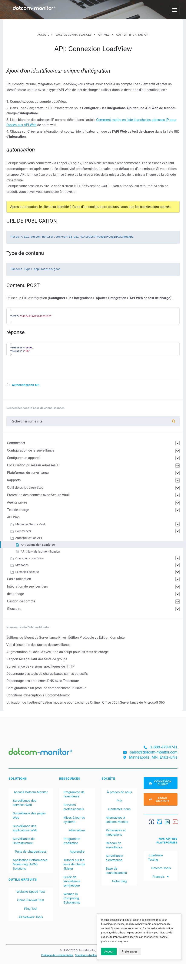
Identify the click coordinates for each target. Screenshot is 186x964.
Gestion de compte (21, 601)
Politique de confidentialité (57, 955)
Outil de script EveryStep (25, 488)
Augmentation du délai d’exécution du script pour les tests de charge (57, 652)
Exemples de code (27, 572)
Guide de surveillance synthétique (71, 881)
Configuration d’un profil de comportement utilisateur (46, 688)
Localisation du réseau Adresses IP (33, 465)
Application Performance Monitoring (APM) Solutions (30, 864)
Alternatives (77, 830)
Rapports (14, 480)
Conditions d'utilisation (89, 955)
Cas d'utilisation (19, 579)
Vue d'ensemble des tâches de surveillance (38, 645)
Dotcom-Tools (160, 868)
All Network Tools (31, 917)
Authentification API (25, 385)
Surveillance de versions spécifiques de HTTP (40, 666)
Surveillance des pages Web (29, 815)
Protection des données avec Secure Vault (38, 495)
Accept (108, 951)
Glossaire (14, 609)
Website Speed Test (31, 891)
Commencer (16, 443)
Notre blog (119, 881)
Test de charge (18, 510)
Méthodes (22, 565)
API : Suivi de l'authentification (40, 551)
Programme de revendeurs (73, 794)
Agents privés (17, 502)
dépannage (15, 594)
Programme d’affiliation (71, 841)
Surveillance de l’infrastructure (24, 841)
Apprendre (77, 851)
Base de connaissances (116, 870)
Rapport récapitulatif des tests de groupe (36, 659)
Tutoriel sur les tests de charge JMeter (74, 864)
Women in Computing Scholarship (71, 898)
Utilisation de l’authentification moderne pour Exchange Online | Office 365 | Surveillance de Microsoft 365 (85, 702)
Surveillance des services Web (24, 803)
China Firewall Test (30, 900)
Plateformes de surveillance (28, 473)
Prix (119, 800)
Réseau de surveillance (114, 845)
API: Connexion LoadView (38, 544)
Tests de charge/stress (31, 851)
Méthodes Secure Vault (30, 524)
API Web (13, 517)
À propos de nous (119, 792)
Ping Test (30, 908)
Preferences (129, 951)
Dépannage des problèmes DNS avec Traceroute (42, 681)
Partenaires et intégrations (116, 832)
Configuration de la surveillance (30, 450)
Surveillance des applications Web (25, 828)
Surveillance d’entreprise (114, 858)
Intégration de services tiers (27, 586)
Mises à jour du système (74, 820)
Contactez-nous (119, 809)
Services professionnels (73, 807)
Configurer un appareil (23, 458)
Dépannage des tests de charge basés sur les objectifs (47, 674)
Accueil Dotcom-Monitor (30, 792)
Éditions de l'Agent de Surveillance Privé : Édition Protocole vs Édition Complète (65, 638)
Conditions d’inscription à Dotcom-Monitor (38, 695)
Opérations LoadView (29, 558)
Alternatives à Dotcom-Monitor (117, 820)
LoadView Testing (155, 857)
